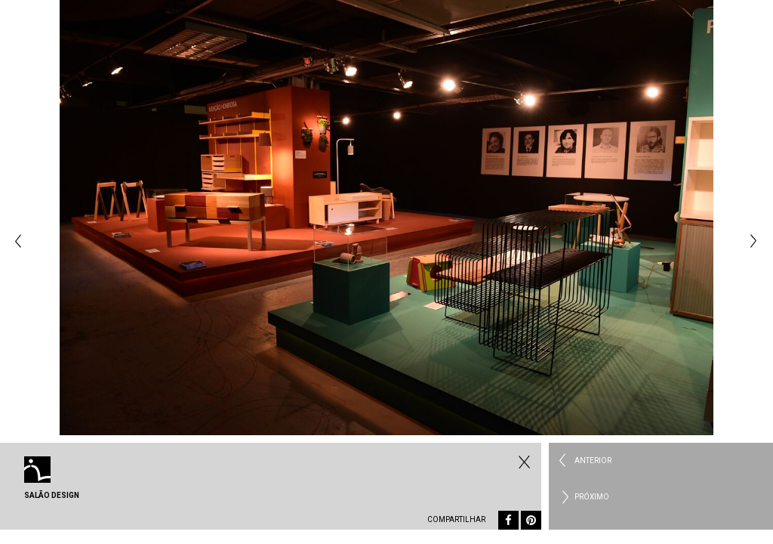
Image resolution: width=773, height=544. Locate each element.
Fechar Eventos (522, 461)
